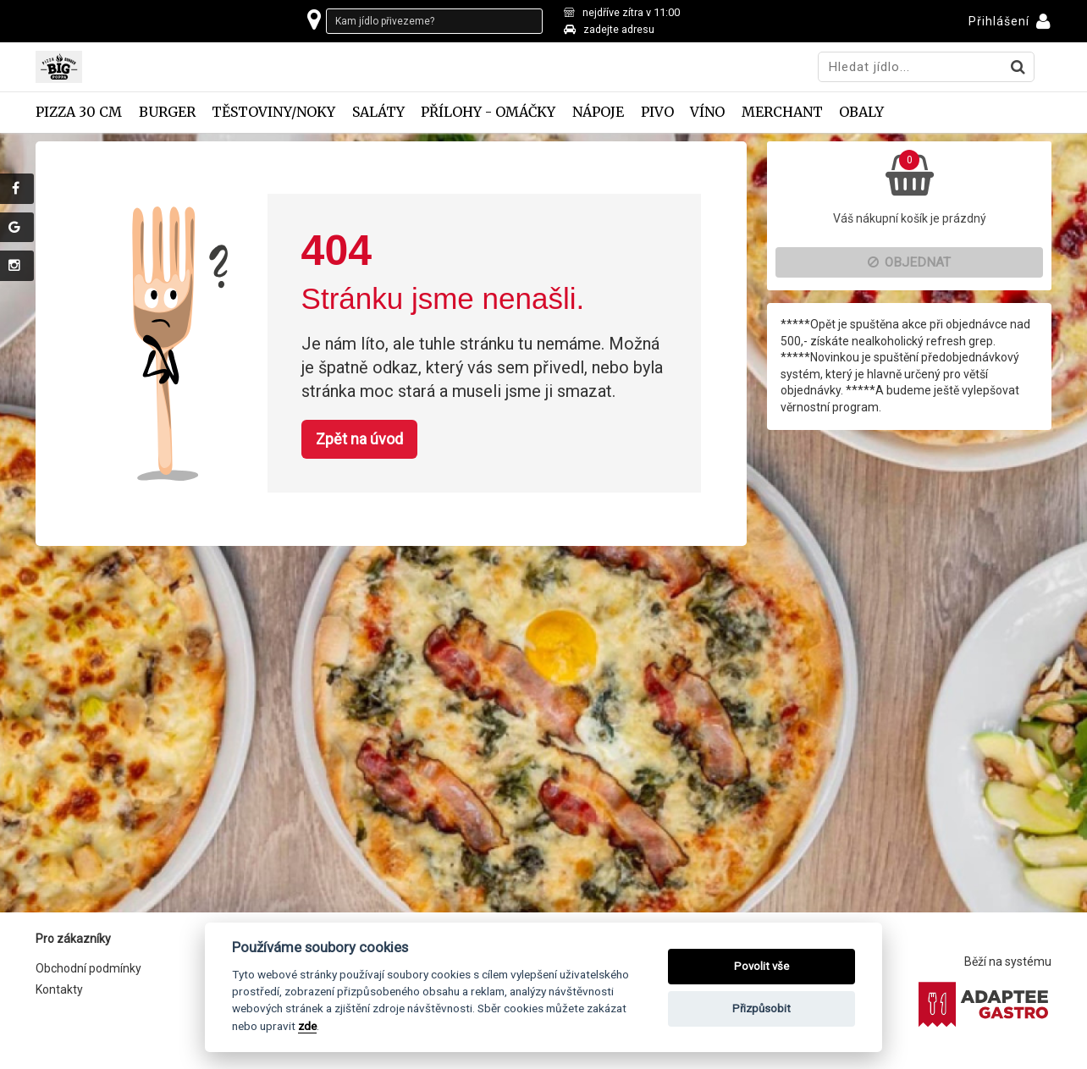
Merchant (782, 112)
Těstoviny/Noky (273, 112)
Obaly (861, 112)
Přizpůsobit (761, 1008)
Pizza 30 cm (79, 112)
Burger (167, 112)
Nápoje (598, 112)
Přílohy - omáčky (488, 112)
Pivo (657, 112)
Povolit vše (761, 966)
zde (307, 1026)
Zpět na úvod (359, 439)
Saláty (378, 112)
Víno (707, 112)
